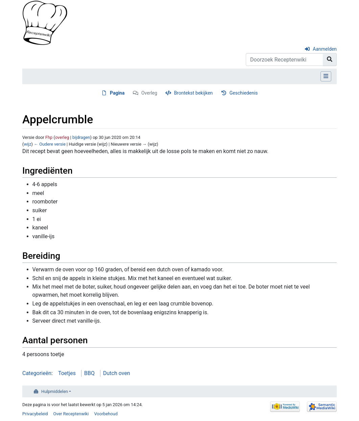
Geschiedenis (244, 93)
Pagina (117, 93)
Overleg (149, 93)
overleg (62, 137)
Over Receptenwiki (71, 413)
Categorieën (36, 373)
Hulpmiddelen (54, 391)
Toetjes (67, 373)
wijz (27, 144)
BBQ (89, 373)
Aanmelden (325, 49)
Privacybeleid (35, 413)
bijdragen (81, 137)
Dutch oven (116, 373)
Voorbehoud (105, 413)
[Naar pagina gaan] (330, 59)
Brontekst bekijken (193, 93)
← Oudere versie (50, 144)
